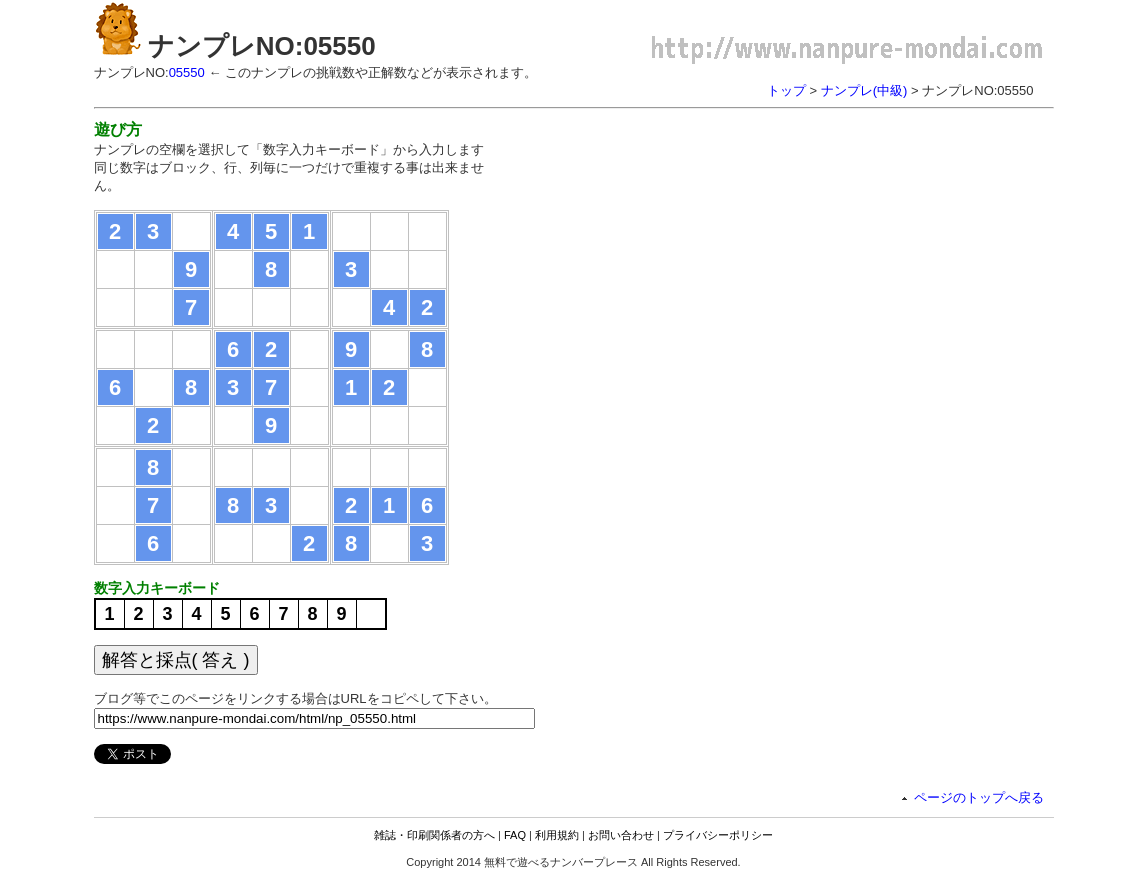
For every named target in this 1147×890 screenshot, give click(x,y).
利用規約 (557, 835)
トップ (786, 90)
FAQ (515, 835)
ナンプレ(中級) (864, 90)
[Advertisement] (682, 260)
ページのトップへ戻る (979, 797)
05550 (187, 72)
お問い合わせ (621, 835)
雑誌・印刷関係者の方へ (434, 835)
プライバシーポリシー (718, 835)
